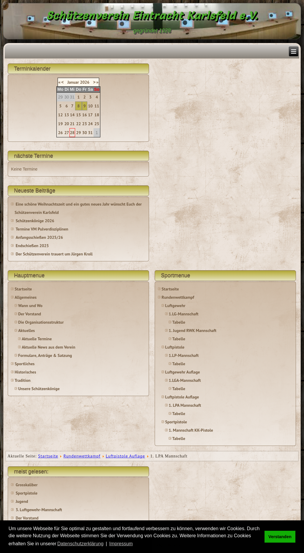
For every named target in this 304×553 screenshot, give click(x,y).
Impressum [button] (121, 543)
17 (90, 114)
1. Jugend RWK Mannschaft (192, 330)
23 (84, 123)
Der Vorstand (29, 314)
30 (84, 132)
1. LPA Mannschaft (185, 405)
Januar (73, 82)
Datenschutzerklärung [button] (80, 543)
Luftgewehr (175, 305)
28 (72, 132)
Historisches (25, 372)
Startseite (23, 289)
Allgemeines (26, 297)
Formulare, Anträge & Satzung (45, 355)
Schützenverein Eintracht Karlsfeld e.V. (152, 15)
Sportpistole (176, 422)
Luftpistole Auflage (182, 397)
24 (90, 123)
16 (84, 114)
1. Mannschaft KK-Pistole (191, 430)
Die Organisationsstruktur (41, 322)
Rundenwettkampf (178, 297)
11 (96, 106)
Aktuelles (26, 330)
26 (60, 132)
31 (90, 132)
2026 (84, 82)
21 (72, 123)
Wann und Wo (30, 305)
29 (78, 132)
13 (66, 114)
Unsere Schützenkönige (39, 388)
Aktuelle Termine (37, 338)
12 (60, 114)
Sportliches (24, 363)
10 (90, 106)
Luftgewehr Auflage (182, 372)
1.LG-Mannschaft (183, 314)
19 (60, 123)
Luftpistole (174, 347)
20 (66, 123)
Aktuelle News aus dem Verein (48, 347)
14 (72, 114)
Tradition (22, 380)
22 (78, 123)
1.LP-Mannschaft (184, 355)
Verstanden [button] (280, 536)
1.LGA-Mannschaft (185, 380)
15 (78, 114)
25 (96, 123)
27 (66, 132)
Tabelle (178, 322)
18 (96, 114)
